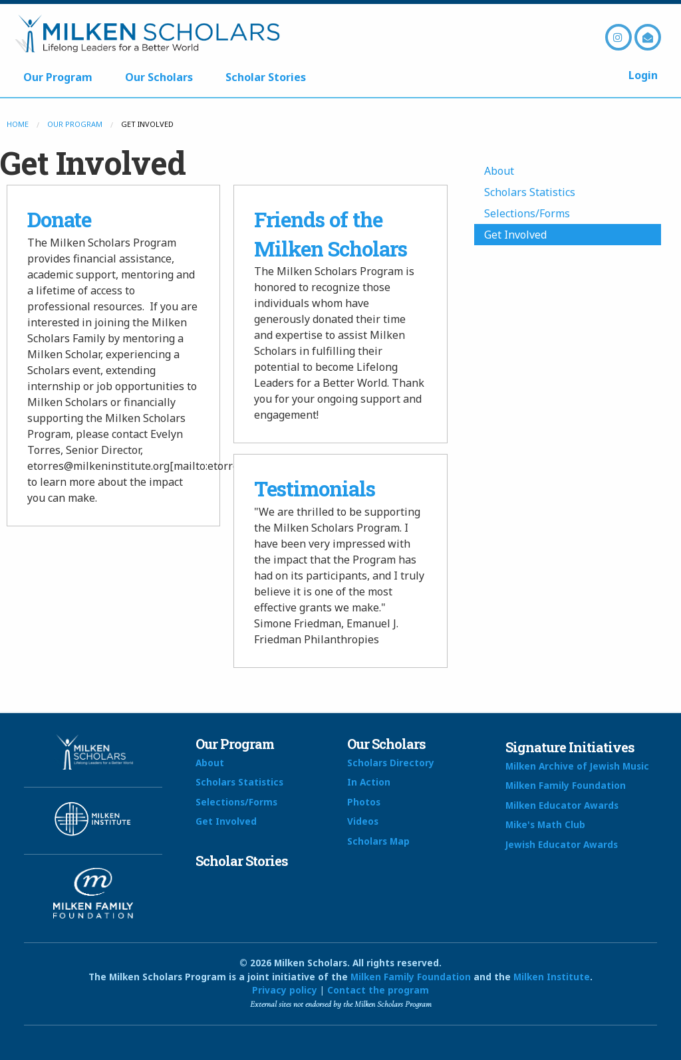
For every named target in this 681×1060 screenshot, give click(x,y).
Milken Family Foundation (565, 785)
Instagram (618, 37)
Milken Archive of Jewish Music (577, 766)
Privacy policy (284, 990)
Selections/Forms (527, 213)
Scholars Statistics (529, 192)
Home (18, 124)
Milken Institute (551, 976)
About (499, 170)
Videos (362, 821)
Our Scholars (159, 77)
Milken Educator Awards (561, 805)
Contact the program (378, 990)
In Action (368, 782)
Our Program (57, 77)
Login (643, 75)
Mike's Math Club (545, 824)
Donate (59, 219)
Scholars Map (378, 841)
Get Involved (515, 234)
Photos (363, 801)
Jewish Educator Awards (561, 844)
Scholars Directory (390, 762)
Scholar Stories (265, 77)
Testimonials (314, 488)
